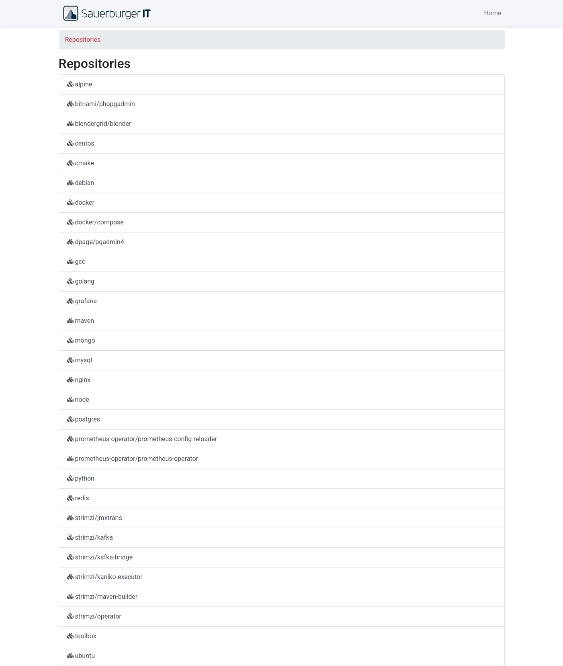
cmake (80, 163)
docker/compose (95, 222)
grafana (82, 301)
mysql (79, 360)
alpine (79, 84)
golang (81, 281)
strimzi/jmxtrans (94, 518)
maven (80, 321)
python (80, 478)
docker (80, 202)
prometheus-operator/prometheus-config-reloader (142, 439)
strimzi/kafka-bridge (100, 557)
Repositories (83, 39)
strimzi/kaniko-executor (105, 577)
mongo (81, 340)
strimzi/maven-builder (102, 596)
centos (80, 143)
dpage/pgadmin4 (95, 242)
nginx (78, 380)
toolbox (81, 636)
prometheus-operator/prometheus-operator (132, 458)
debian (80, 183)
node (78, 399)
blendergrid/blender (99, 123)
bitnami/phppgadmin (101, 104)
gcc (76, 261)
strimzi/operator (94, 616)
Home (492, 13)
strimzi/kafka (90, 537)
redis (78, 498)
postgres (83, 419)
